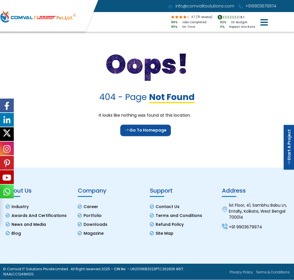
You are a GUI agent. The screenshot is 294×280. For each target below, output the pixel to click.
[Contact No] (225, 226)
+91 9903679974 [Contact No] (245, 227)
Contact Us (167, 206)
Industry (20, 206)
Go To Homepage (146, 130)
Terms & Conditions (273, 272)
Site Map (164, 233)
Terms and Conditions (179, 215)
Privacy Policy (241, 272)
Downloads (95, 224)
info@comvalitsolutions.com (201, 6)
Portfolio (93, 215)
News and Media (28, 224)
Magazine (94, 233)
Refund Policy (170, 224)
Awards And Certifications (39, 215)
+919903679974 (257, 6)
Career (91, 206)
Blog (16, 233)
